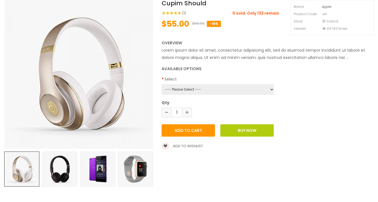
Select (170, 79)
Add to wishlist (182, 146)
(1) (184, 13)
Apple (326, 6)
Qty (165, 102)
